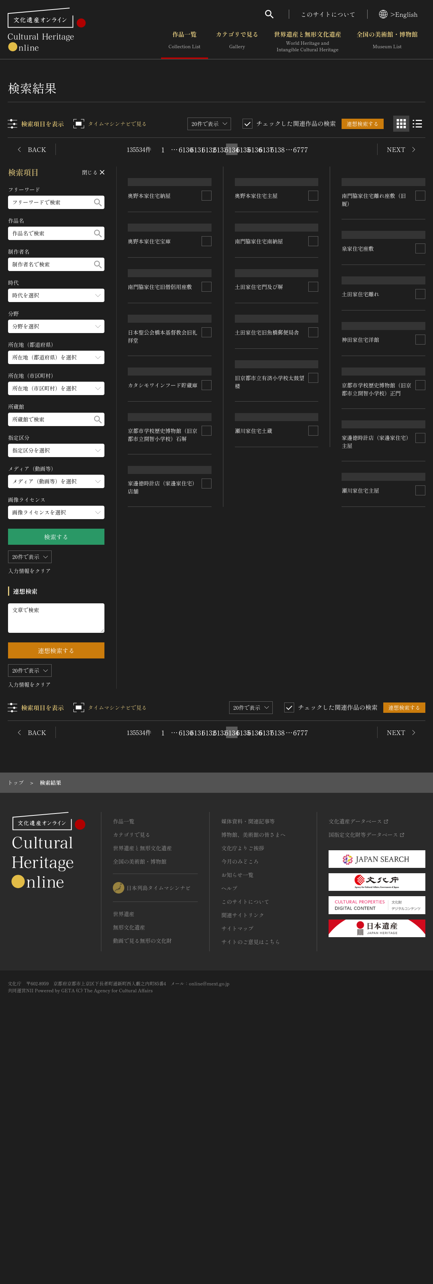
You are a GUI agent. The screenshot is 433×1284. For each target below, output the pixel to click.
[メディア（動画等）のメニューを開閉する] (56, 481)
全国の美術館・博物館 (387, 41)
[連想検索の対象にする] (207, 246)
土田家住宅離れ (253, 532)
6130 (186, 149)
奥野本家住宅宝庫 (149, 341)
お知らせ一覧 (237, 1119)
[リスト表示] (417, 124)
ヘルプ (229, 1133)
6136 (254, 149)
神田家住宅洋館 (147, 658)
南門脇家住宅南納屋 (259, 342)
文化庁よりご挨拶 (242, 1092)
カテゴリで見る (237, 41)
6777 (300, 149)
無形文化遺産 (129, 1172)
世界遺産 (123, 1158)
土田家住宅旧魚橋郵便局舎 (374, 499)
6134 (232, 149)
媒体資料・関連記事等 (248, 1066)
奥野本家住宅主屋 (256, 245)
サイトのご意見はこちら (250, 1186)
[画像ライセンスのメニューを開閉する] (56, 512)
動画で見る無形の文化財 (142, 1185)
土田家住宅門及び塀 (259, 437)
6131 (197, 149)
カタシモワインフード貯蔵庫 (269, 619)
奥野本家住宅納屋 (149, 246)
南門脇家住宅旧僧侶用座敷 (160, 436)
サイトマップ (237, 1173)
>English (398, 14)
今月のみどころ (240, 1106)
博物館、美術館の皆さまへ (253, 1079)
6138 (277, 149)
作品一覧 (184, 41)
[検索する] (97, 202)
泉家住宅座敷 (358, 350)
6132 (209, 149)
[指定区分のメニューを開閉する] (56, 450)
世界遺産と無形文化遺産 (307, 41)
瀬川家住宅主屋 (147, 916)
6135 (243, 149)
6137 (266, 149)
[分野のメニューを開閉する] (56, 326)
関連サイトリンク (242, 1159)
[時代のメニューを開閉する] (56, 295)
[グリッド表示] (401, 124)
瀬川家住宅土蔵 (360, 862)
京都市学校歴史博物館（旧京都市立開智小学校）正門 (269, 719)
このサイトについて (328, 14)
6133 (220, 149)
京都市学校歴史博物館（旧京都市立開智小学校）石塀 (377, 600)
